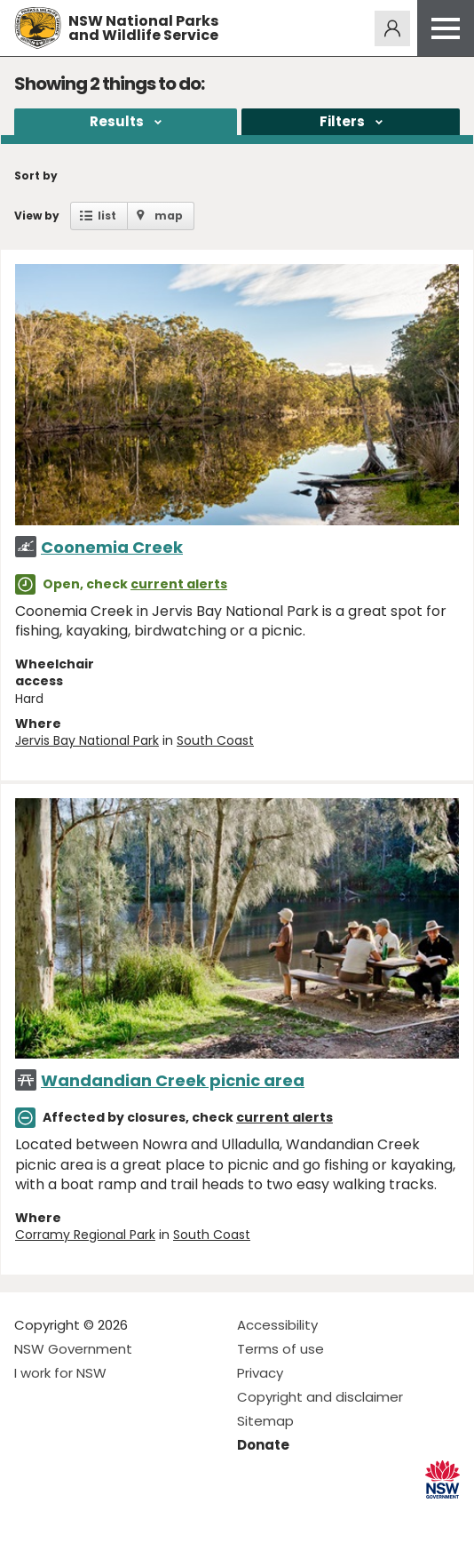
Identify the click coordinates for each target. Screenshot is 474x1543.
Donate (263, 1444)
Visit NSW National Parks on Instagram (68, 1515)
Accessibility (277, 1324)
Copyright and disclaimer (320, 1396)
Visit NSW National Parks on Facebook (30, 1515)
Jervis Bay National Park (87, 740)
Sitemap (265, 1420)
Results (117, 121)
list (107, 215)
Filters (342, 121)
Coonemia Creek (112, 547)
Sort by (36, 175)
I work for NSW (60, 1372)
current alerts (178, 584)
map (168, 215)
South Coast (215, 740)
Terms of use (280, 1348)
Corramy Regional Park (85, 1234)
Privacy (260, 1372)
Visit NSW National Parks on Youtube (107, 1515)
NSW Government (73, 1348)
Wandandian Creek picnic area (172, 1080)
